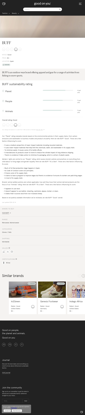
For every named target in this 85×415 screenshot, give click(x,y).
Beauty (14, 13)
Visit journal (6, 372)
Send (25, 401)
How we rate (39, 129)
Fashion (5, 13)
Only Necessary (17, 410)
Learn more (14, 408)
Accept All (7, 410)
